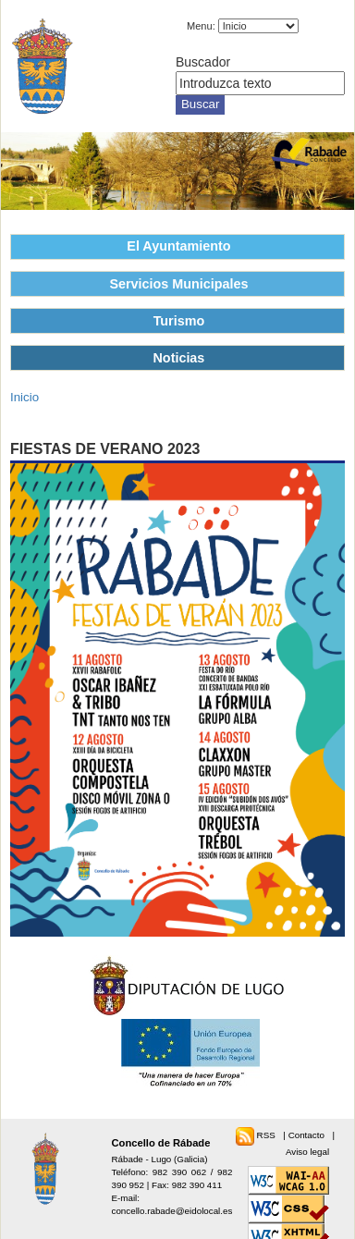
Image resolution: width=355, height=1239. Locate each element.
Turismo (179, 320)
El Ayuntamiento (178, 246)
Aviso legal (307, 1152)
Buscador (203, 62)
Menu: (201, 25)
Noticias (178, 357)
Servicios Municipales (178, 283)
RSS (267, 1135)
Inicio (24, 397)
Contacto (307, 1135)
